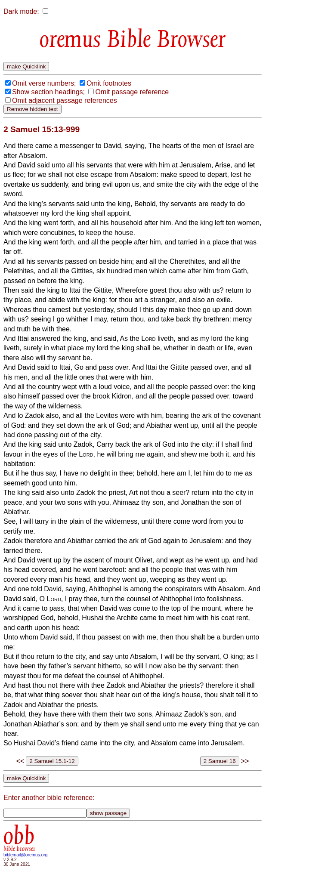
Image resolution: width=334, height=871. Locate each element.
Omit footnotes (109, 83)
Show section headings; (48, 92)
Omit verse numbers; (44, 83)
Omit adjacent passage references (64, 100)
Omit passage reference (132, 92)
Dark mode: (21, 11)
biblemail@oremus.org (25, 854)
